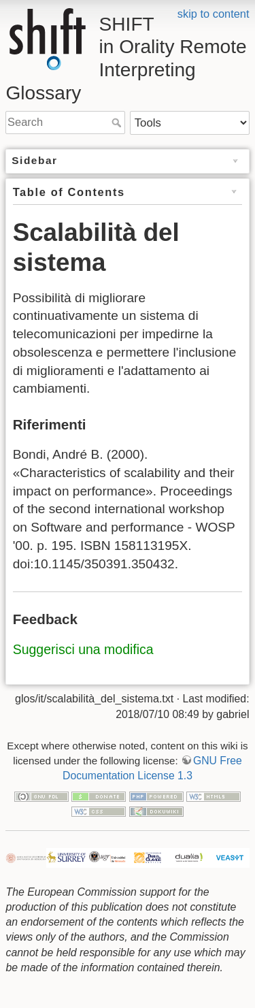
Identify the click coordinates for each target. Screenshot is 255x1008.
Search (118, 122)
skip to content (213, 13)
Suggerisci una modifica (83, 649)
